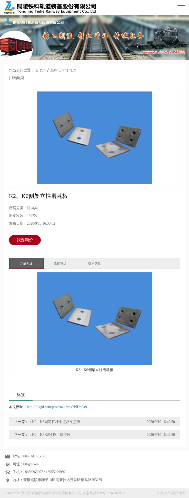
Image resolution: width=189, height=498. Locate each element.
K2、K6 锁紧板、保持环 (51, 435)
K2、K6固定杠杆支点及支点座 (56, 422)
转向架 (70, 70)
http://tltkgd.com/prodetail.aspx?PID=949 (57, 407)
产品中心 (54, 70)
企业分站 (163, 493)
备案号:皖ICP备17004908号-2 (104, 493)
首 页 (39, 70)
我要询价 (25, 240)
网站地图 (178, 493)
